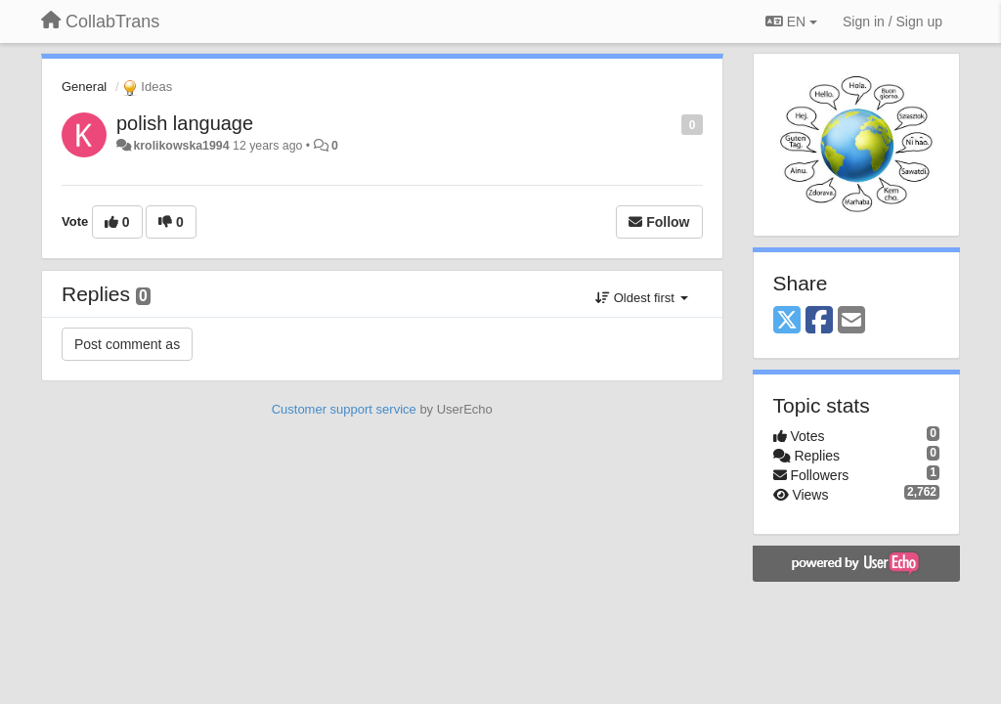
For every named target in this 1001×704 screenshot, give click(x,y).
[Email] (851, 321)
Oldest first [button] (641, 297)
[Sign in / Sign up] (892, 21)
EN (791, 21)
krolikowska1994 (181, 146)
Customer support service (344, 409)
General (84, 86)
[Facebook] (819, 321)
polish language (184, 123)
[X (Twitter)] (787, 321)
